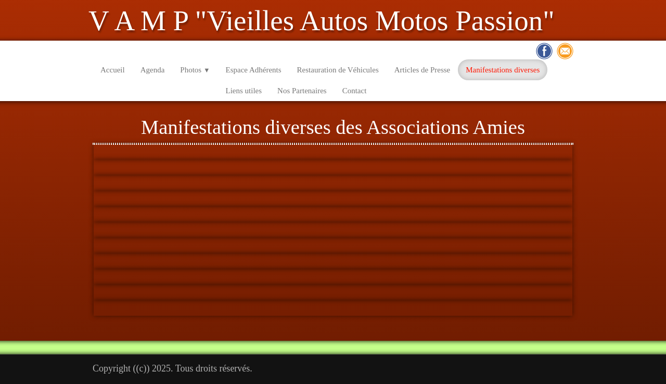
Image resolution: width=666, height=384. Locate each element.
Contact (354, 90)
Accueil (112, 70)
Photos (195, 70)
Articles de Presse (422, 70)
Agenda (152, 70)
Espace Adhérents (253, 70)
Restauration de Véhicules (338, 70)
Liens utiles (244, 90)
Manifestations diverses (503, 70)
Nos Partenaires (302, 90)
